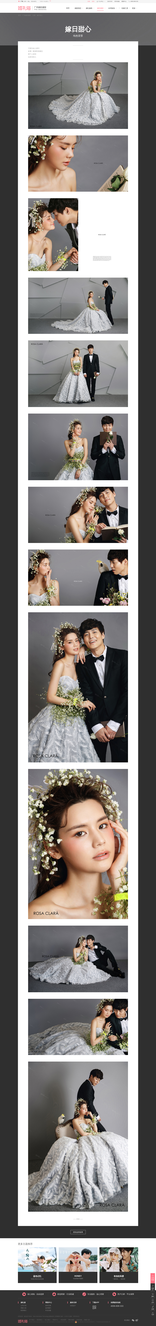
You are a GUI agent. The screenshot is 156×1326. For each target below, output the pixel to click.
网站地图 (71, 1320)
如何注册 (48, 1305)
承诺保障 (63, 1320)
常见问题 (48, 1310)
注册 (88, 1)
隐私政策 (51, 1316)
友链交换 (79, 1320)
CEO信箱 (117, 1)
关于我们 (32, 1320)
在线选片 (73, 1305)
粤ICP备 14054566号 (68, 1322)
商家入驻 (23, 1308)
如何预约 (48, 1308)
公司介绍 (23, 1305)
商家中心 (124, 1)
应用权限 (57, 1316)
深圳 (25, 1)
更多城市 (33, 1)
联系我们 (23, 1310)
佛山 (29, 1)
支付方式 (109, 1)
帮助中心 (55, 1320)
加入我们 (47, 1320)
